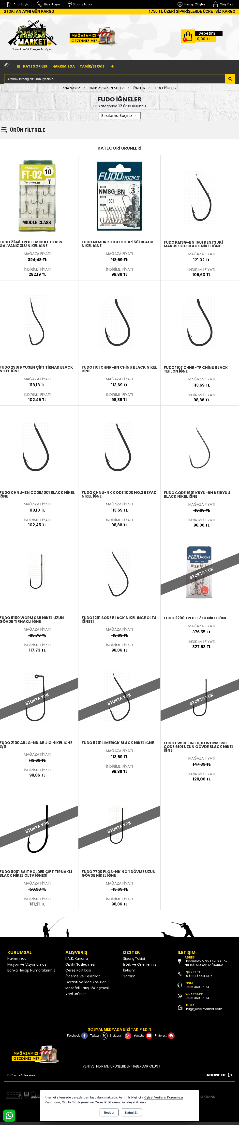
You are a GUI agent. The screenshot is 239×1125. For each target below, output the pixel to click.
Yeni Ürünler (75, 993)
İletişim (129, 970)
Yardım (129, 976)
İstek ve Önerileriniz (139, 964)
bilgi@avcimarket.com (204, 1009)
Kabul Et (131, 1112)
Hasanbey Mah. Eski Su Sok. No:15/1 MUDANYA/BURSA (206, 963)
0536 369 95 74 (197, 987)
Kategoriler (32, 66)
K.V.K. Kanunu (76, 958)
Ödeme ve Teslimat (82, 976)
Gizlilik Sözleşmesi (80, 964)
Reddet (109, 1112)
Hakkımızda (63, 66)
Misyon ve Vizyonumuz (26, 964)
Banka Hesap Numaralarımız (31, 970)
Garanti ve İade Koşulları (85, 982)
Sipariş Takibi (134, 958)
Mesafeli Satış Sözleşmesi (87, 988)
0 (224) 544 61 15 (199, 975)
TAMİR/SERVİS (92, 66)
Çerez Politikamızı (108, 1102)
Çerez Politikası (78, 970)
